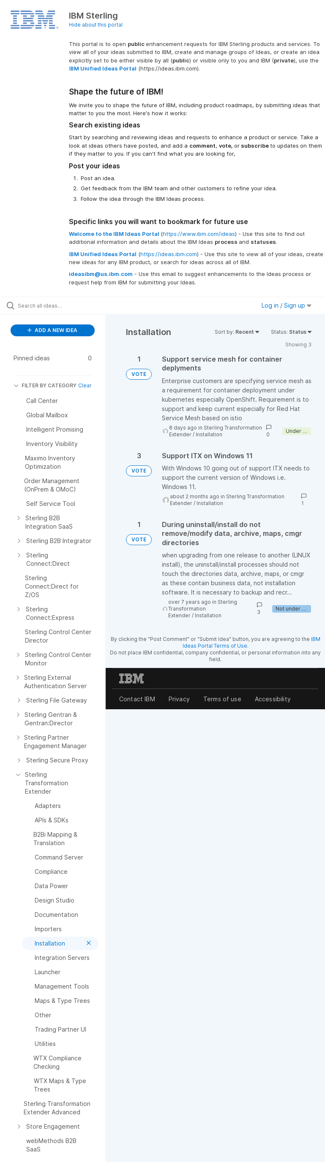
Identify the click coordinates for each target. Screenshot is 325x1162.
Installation (209, 434)
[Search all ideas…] (57, 305)
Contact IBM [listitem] (137, 699)
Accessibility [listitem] (273, 699)
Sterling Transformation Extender (202, 609)
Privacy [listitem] (179, 699)
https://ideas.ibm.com (168, 254)
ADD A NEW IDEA (52, 330)
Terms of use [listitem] (222, 699)
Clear (85, 385)
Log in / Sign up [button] (286, 305)
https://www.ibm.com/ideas (199, 233)
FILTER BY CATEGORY (45, 385)
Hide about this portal (96, 25)
